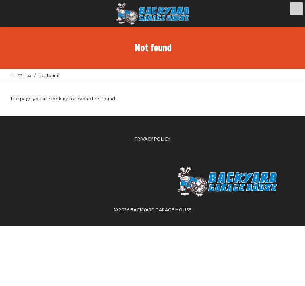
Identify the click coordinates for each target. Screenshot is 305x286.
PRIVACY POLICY (152, 139)
